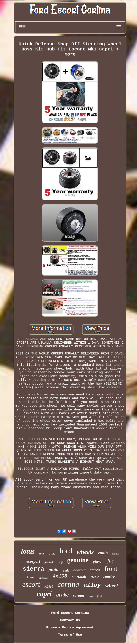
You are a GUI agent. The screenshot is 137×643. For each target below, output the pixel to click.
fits (110, 561)
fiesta (100, 596)
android (79, 570)
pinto (53, 569)
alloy (92, 585)
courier (109, 577)
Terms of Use (70, 635)
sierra (33, 569)
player (98, 561)
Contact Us (70, 620)
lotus (28, 551)
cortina (68, 584)
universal (43, 577)
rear (41, 553)
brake (62, 595)
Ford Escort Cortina (70, 613)
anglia (52, 554)
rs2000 (49, 586)
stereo (95, 570)
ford (65, 551)
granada (49, 562)
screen (78, 595)
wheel (111, 585)
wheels (85, 551)
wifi (61, 562)
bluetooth (79, 577)
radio (103, 552)
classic (29, 577)
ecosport (33, 561)
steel (91, 596)
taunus (115, 553)
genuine (78, 560)
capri (44, 594)
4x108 (60, 576)
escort (31, 584)
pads (66, 570)
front (111, 568)
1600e (94, 577)
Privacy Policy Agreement (70, 628)
